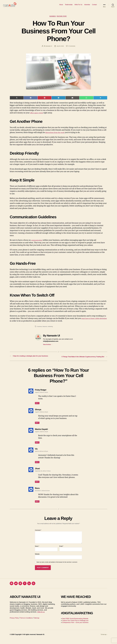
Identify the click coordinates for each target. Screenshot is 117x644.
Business (52, 19)
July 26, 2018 (60, 49)
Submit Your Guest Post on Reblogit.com (77, 625)
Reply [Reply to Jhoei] (37, 486)
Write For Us (78, 6)
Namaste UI (48, 49)
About (61, 6)
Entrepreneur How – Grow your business (77, 627)
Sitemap (40, 623)
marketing (51, 329)
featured (45, 329)
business (39, 329)
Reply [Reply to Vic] (37, 467)
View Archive (47, 347)
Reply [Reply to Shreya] (37, 427)
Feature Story (62, 19)
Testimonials (68, 6)
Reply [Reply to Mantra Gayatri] (37, 447)
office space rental (37, 116)
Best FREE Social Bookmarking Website (77, 623)
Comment (38, 535)
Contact (94, 6)
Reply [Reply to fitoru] (37, 506)
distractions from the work (56, 135)
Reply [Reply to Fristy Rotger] (37, 408)
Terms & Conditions (28, 623)
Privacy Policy (15, 623)
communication (37, 243)
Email (61, 551)
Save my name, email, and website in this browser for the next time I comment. (57, 567)
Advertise (87, 6)
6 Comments (72, 49)
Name (37, 551)
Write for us (41, 617)
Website (37, 559)
